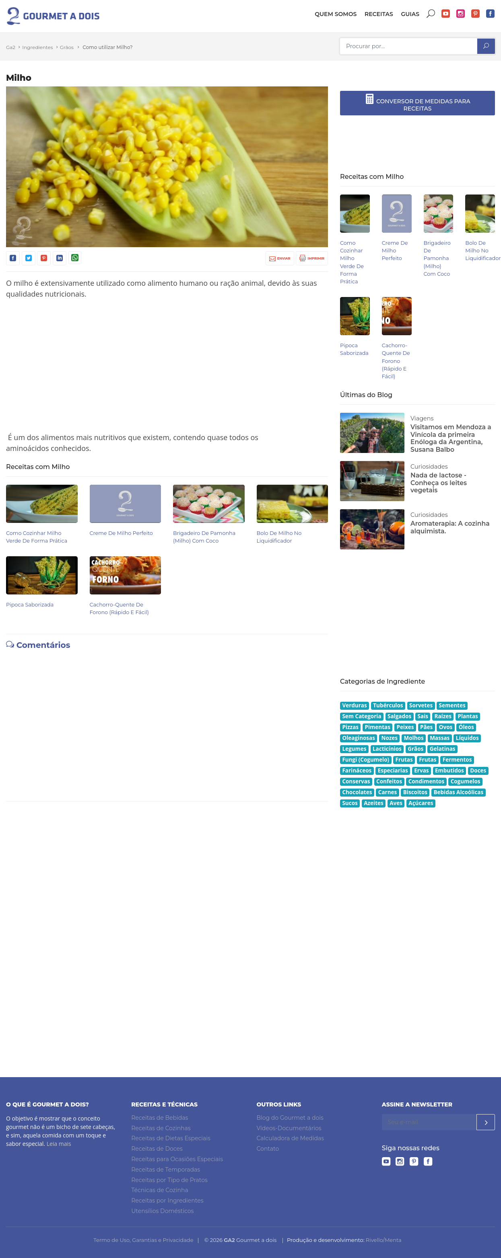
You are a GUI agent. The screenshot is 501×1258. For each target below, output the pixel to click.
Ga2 (10, 47)
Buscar (431, 13)
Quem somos (336, 14)
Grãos (67, 47)
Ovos (446, 727)
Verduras (354, 705)
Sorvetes (421, 705)
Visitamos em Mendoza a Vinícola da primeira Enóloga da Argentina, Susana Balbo (450, 438)
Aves (396, 803)
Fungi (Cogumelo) (365, 759)
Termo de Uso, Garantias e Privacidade (143, 1240)
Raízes (443, 716)
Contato (268, 1148)
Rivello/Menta (384, 1240)
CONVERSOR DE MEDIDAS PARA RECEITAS (417, 103)
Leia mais (59, 1143)
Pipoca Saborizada (30, 605)
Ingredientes (37, 47)
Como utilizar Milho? (107, 47)
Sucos (349, 803)
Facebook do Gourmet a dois (490, 13)
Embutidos (449, 770)
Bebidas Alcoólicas (458, 792)
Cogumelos (465, 781)
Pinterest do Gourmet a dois (475, 13)
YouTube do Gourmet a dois (445, 13)
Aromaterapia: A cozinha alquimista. (450, 527)
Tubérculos (388, 705)
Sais (423, 716)
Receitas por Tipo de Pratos (169, 1180)
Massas (439, 738)
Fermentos (457, 759)
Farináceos (356, 770)
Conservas (356, 781)
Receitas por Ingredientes (167, 1200)
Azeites (373, 803)
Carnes (387, 792)
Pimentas (377, 727)
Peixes (405, 727)
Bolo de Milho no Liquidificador (483, 250)
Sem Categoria (361, 716)
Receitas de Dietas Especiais (170, 1138)
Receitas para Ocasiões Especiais (177, 1159)
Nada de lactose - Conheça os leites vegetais (438, 482)
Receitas (379, 14)
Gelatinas (443, 748)
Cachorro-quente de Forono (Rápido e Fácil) (396, 360)
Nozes (389, 738)
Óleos (466, 727)
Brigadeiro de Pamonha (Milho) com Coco (437, 258)
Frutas (404, 759)
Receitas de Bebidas (159, 1117)
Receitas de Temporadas (165, 1169)
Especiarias (393, 770)
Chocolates (357, 792)
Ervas (421, 770)
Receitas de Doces (157, 1148)
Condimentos (426, 781)
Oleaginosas (358, 738)
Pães (426, 727)
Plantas (468, 716)
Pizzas (350, 727)
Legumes (354, 748)
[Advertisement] (167, 365)
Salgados (399, 716)
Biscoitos (415, 792)
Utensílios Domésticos (162, 1211)
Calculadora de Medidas (290, 1138)
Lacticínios (387, 748)
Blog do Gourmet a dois (290, 1117)
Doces (478, 770)
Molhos (414, 738)
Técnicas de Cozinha (159, 1190)
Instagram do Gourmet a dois (460, 13)
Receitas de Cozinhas (160, 1128)
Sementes (452, 705)
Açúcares (420, 803)
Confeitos (389, 781)
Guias (410, 14)
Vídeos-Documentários (289, 1128)
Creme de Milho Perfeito (121, 533)
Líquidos (467, 738)
